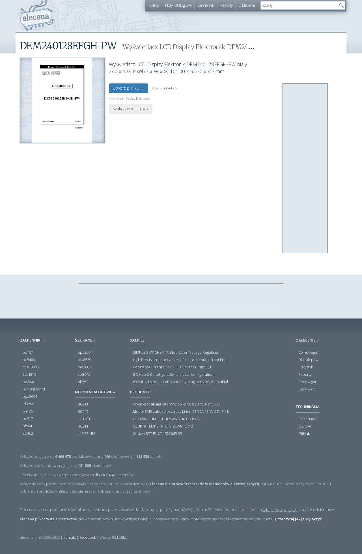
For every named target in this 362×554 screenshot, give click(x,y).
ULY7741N (86, 433)
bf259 (82, 382)
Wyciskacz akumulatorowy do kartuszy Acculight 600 (176, 404)
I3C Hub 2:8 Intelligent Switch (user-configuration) (173, 374)
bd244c (29, 382)
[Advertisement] (305, 169)
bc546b (29, 360)
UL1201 (84, 419)
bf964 (27, 426)
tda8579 (84, 360)
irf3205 (28, 404)
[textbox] (298, 5)
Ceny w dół (307, 389)
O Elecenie (246, 5)
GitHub (304, 433)
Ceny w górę (308, 382)
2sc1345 (29, 374)
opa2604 (30, 396)
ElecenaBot (308, 419)
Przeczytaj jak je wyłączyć (298, 518)
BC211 (83, 404)
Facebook (87, 537)
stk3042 (84, 374)
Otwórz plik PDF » (128, 88)
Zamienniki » (32, 340)
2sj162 (28, 433)
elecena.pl (37, 15)
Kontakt (69, 537)
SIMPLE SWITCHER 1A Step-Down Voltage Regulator (176, 352)
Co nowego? (308, 352)
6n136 (28, 411)
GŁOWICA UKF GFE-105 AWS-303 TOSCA (166, 419)
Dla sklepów (308, 360)
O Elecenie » (307, 340)
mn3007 (84, 367)
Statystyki (306, 367)
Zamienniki (205, 5)
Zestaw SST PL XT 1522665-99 (157, 433)
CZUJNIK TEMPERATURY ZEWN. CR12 (163, 426)
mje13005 (31, 367)
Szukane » (85, 340)
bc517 (28, 418)
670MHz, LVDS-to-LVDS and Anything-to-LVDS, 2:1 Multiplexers (182, 382)
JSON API (305, 426)
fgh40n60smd (34, 389)
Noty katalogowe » (95, 391)
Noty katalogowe (178, 5)
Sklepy (154, 5)
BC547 (83, 411)
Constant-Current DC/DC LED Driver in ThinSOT (172, 367)
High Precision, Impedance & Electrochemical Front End (180, 360)
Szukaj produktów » (130, 108)
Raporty (226, 5)
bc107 (28, 352)
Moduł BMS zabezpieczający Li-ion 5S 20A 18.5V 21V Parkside (182, 411)
